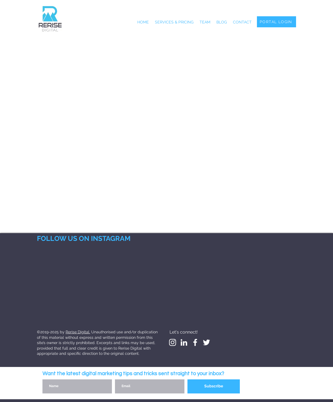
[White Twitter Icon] (206, 342)
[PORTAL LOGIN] (276, 21)
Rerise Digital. (78, 332)
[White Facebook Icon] (195, 342)
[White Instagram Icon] (172, 342)
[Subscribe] (213, 386)
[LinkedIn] (184, 342)
